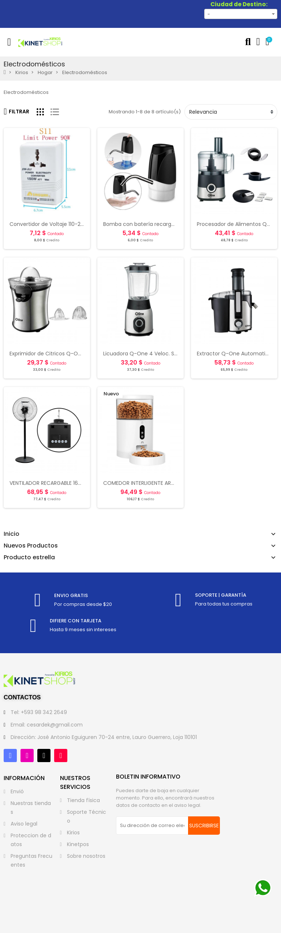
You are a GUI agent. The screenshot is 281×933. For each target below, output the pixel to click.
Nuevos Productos (31, 546)
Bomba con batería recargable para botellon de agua (171, 224)
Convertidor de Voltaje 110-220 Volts (55, 224)
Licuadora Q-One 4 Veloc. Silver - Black (153, 353)
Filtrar (16, 111)
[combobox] (240, 14)
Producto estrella (29, 557)
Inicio (11, 534)
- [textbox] (208, 14)
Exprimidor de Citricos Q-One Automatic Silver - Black (78, 353)
